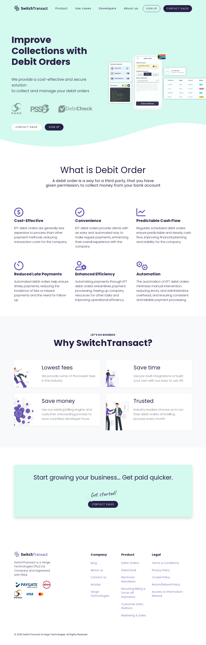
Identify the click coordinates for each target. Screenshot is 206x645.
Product (61, 8)
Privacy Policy (161, 570)
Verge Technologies (100, 594)
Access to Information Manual (167, 594)
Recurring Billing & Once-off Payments (133, 593)
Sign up (54, 127)
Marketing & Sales (133, 615)
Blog (94, 563)
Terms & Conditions (165, 563)
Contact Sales (103, 504)
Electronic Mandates (128, 579)
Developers (107, 8)
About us (131, 8)
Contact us (98, 577)
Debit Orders (130, 563)
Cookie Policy (161, 577)
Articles (96, 584)
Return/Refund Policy (166, 584)
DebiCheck (128, 570)
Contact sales (26, 127)
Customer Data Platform (132, 606)
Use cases (83, 8)
